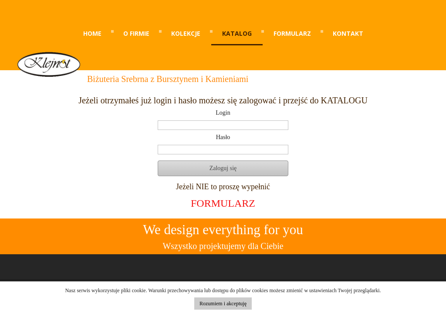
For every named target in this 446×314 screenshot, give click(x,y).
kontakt (348, 33)
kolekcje (185, 33)
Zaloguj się (223, 168)
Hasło (223, 137)
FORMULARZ (223, 203)
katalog (237, 33)
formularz (292, 33)
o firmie (136, 33)
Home (92, 33)
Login (223, 113)
